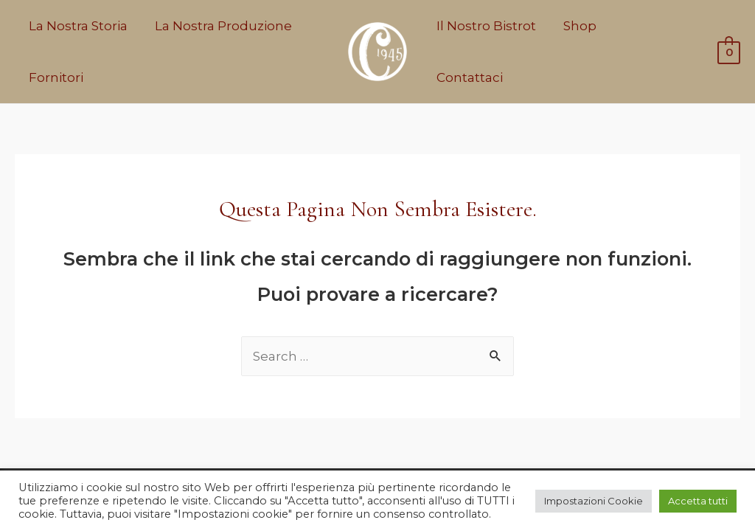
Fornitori (54, 77)
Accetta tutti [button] (698, 501)
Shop (576, 51)
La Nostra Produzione (219, 25)
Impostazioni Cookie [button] (593, 501)
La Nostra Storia (76, 25)
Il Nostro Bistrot (485, 51)
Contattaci (651, 51)
